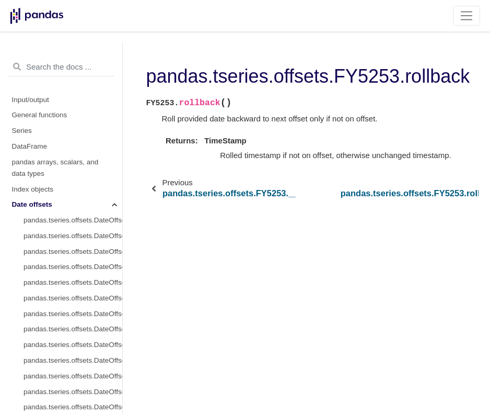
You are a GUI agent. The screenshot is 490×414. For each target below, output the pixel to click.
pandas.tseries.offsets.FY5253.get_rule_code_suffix (73, 367)
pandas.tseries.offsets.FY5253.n (73, 258)
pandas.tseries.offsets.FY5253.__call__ (79, 118)
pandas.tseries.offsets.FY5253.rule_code (73, 243)
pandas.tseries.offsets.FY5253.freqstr (73, 165)
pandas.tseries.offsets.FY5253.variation (73, 289)
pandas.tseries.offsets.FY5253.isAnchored (73, 398)
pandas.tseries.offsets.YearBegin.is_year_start (73, 56)
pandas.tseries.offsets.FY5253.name (73, 196)
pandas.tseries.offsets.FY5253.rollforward (79, 149)
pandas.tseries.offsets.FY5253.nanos (73, 211)
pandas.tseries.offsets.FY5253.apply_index (73, 336)
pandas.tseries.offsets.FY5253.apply (73, 321)
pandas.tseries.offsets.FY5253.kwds (73, 180)
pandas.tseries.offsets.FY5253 (73, 87)
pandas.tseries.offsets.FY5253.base (79, 102)
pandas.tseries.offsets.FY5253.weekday (73, 305)
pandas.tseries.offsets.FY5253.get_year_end (73, 383)
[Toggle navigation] (467, 16)
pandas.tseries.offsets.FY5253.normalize (73, 227)
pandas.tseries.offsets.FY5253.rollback (79, 134)
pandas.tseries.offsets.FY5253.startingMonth (73, 274)
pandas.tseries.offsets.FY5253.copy (73, 351)
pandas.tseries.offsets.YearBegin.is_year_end (73, 71)
